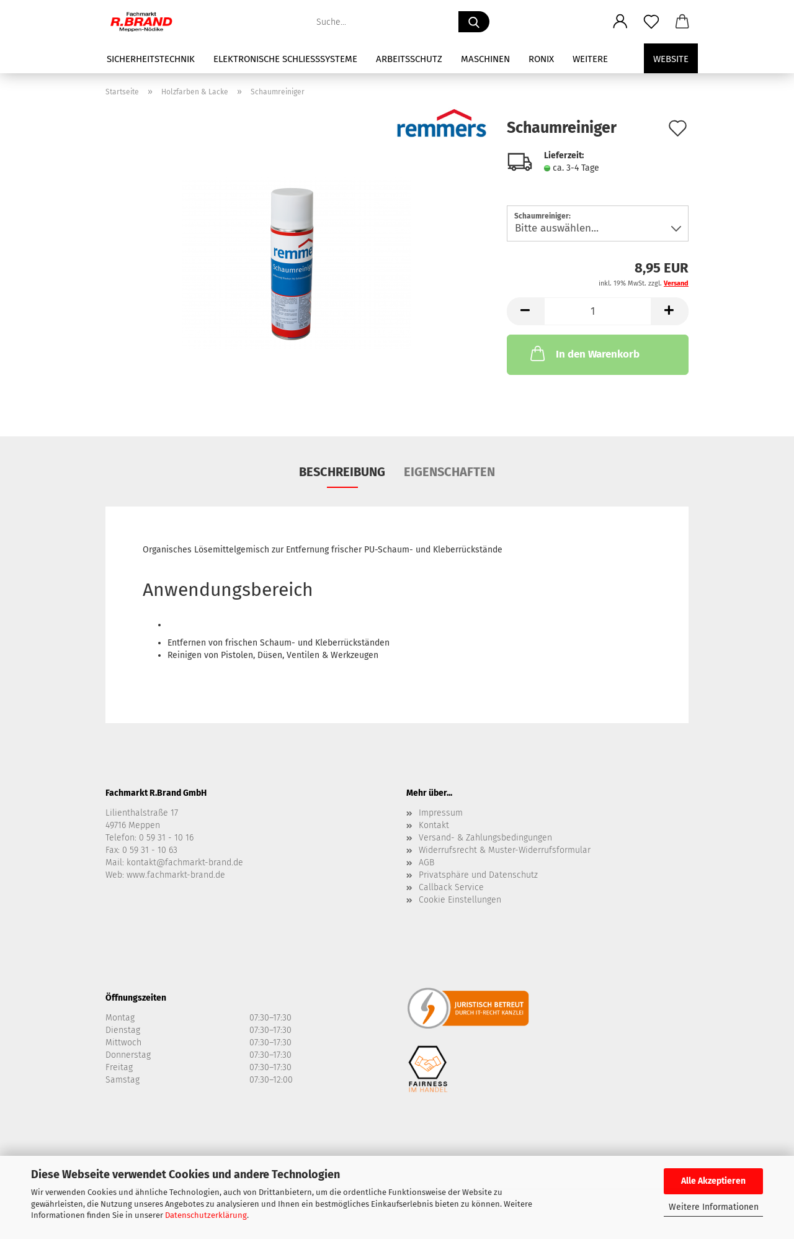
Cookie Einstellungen (460, 899)
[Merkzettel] (651, 21)
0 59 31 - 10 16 (166, 837)
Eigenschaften (449, 471)
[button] (620, 21)
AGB (426, 862)
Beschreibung (342, 471)
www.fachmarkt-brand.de (176, 875)
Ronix (541, 59)
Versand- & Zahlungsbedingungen (485, 837)
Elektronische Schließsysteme (285, 59)
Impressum (441, 813)
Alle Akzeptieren (713, 1181)
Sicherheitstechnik (151, 59)
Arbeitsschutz (409, 59)
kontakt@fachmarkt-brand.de (185, 862)
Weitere (590, 59)
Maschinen (485, 59)
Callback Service (451, 887)
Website (671, 59)
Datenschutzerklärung (206, 1215)
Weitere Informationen (714, 1207)
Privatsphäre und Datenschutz (478, 875)
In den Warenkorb (584, 353)
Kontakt (434, 825)
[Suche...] (473, 21)
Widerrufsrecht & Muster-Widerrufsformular (505, 850)
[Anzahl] (597, 311)
